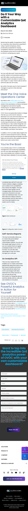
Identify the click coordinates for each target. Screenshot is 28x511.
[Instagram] (20, 473)
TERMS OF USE (14, 500)
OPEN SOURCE (17, 496)
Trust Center (9, 496)
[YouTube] (16, 473)
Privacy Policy (16, 422)
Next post (23, 335)
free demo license (20, 309)
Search (20, 3)
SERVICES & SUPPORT (7, 463)
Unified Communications (8, 9)
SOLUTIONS (4, 447)
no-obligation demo (21, 303)
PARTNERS (4, 459)
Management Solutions (18, 329)
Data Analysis (5, 329)
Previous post (14, 335)
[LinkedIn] (12, 473)
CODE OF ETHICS (22, 500)
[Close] (25, 158)
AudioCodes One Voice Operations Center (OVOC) (12, 101)
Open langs (23, 3)
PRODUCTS (4, 451)
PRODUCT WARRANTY (8, 498)
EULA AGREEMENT (18, 498)
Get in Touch (25, 451)
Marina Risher (8, 33)
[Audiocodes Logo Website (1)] (8, 3)
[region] (14, 168)
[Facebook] (8, 473)
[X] (4, 473)
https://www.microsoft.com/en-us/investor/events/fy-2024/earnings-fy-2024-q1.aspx (13, 315)
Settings (14, 173)
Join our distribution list (14, 479)
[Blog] (24, 473)
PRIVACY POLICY (5, 500)
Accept (14, 177)
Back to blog (5, 335)
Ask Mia (25, 458)
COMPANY (4, 455)
